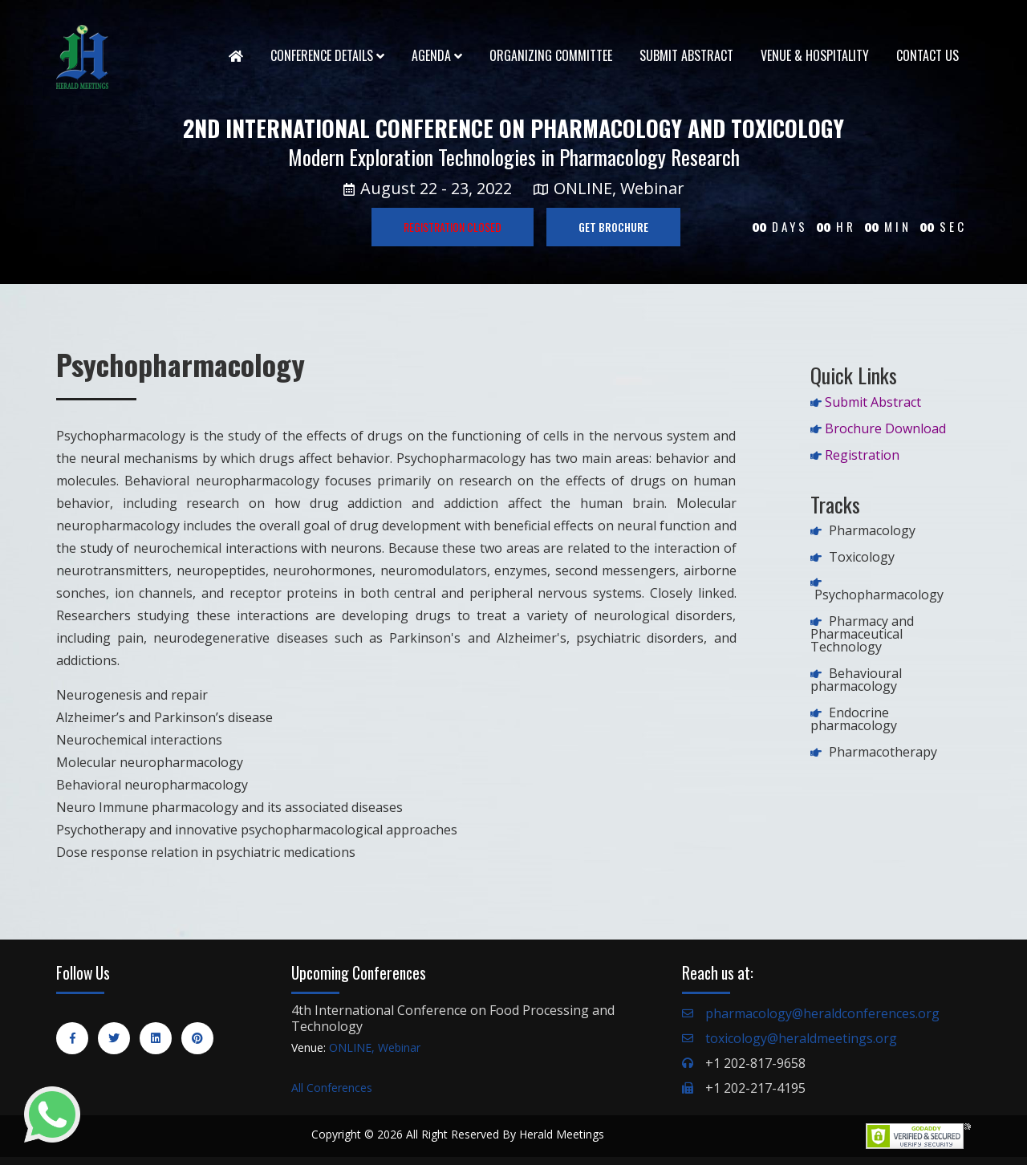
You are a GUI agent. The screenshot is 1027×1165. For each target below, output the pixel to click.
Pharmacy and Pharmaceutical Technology (862, 634)
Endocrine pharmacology (853, 719)
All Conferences (331, 1087)
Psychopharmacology (879, 594)
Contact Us (927, 55)
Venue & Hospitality (815, 55)
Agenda (437, 55)
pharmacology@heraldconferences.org (822, 1013)
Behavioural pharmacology (856, 679)
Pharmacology (872, 530)
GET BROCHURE (613, 226)
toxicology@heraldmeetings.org (801, 1038)
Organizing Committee (550, 55)
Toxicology (862, 557)
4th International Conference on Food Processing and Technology (453, 1018)
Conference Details (327, 55)
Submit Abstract (686, 55)
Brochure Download (885, 428)
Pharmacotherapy (883, 752)
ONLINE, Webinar (374, 1047)
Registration (862, 455)
